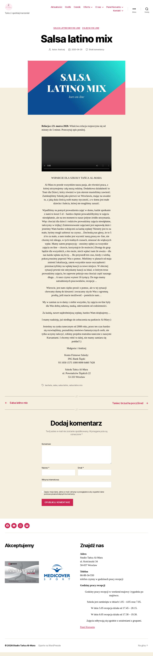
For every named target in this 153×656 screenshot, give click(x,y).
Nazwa (45, 471)
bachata (48, 389)
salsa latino (63, 389)
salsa (55, 389)
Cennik (77, 9)
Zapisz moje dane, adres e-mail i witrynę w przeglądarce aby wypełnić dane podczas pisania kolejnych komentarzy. (74, 497)
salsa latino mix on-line (66, 32)
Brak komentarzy (97, 53)
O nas (98, 9)
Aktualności (56, 9)
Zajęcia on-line (91, 32)
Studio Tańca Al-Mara (24, 649)
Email (81, 471)
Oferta (86, 9)
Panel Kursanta (113, 9)
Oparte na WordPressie (50, 649)
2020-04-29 (76, 53)
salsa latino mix (76, 389)
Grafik (68, 9)
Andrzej (60, 53)
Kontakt (117, 12)
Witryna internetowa (50, 483)
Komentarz (46, 448)
